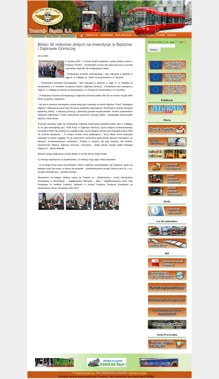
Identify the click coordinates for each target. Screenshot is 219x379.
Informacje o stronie (137, 373)
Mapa (172, 42)
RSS (181, 42)
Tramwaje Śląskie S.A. (84, 373)
